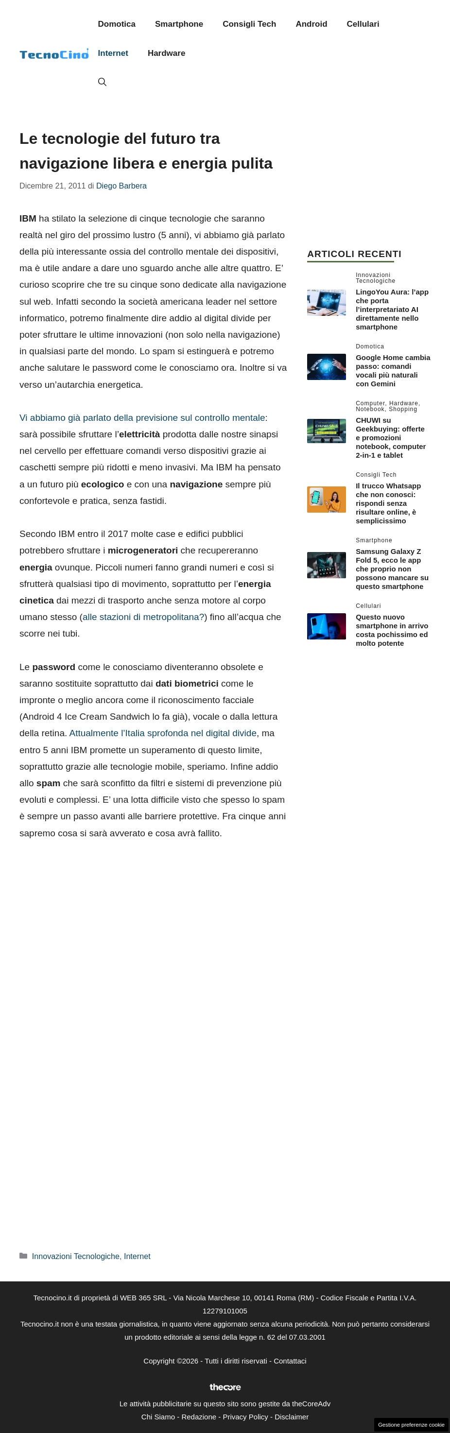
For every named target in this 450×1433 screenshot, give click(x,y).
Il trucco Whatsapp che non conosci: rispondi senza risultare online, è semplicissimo (388, 503)
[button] (102, 82)
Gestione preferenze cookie (411, 1425)
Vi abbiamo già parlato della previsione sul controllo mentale (142, 418)
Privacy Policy (245, 1417)
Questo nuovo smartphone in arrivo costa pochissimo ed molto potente (392, 630)
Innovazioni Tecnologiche (76, 1256)
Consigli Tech (249, 24)
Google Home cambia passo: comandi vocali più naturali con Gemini (393, 370)
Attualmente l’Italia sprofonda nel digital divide (163, 733)
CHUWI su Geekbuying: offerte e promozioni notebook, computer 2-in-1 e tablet (391, 437)
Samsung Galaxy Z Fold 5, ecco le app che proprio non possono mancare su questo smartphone (392, 568)
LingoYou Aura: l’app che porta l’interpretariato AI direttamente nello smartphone (392, 309)
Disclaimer (292, 1417)
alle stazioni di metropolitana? (143, 617)
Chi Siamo (158, 1417)
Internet (113, 53)
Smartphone (179, 24)
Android (311, 24)
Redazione (198, 1417)
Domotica (117, 24)
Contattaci (290, 1361)
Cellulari (363, 24)
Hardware (166, 53)
